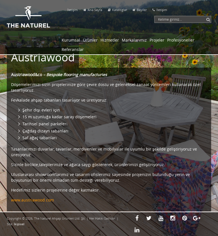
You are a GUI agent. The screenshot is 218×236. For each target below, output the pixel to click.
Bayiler (140, 10)
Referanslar (73, 49)
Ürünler (90, 40)
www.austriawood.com (32, 200)
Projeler (157, 40)
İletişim (72, 10)
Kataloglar (117, 10)
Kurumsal (71, 40)
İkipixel (19, 224)
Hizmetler (109, 40)
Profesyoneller (180, 40)
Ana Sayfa (92, 10)
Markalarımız (134, 40)
